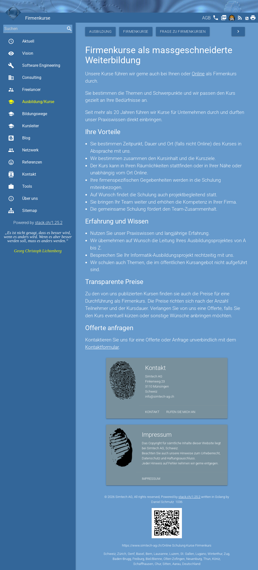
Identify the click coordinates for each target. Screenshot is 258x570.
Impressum (151, 479)
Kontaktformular (102, 347)
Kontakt (22, 174)
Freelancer (24, 90)
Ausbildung (100, 31)
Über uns (23, 199)
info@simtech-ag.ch (159, 396)
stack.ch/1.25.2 (48, 222)
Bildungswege (27, 114)
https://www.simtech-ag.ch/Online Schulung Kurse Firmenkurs (166, 545)
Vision (20, 53)
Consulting (24, 78)
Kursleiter (23, 126)
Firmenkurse (135, 31)
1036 (178, 502)
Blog (19, 138)
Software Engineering (34, 65)
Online (198, 74)
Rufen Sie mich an (180, 412)
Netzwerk (23, 150)
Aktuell (21, 41)
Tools (20, 186)
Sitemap (22, 211)
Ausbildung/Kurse (31, 102)
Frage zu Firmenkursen (183, 31)
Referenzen (25, 162)
